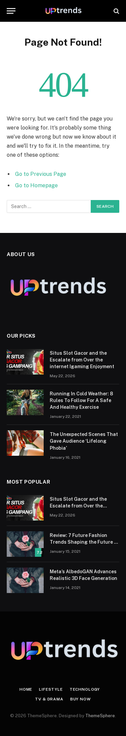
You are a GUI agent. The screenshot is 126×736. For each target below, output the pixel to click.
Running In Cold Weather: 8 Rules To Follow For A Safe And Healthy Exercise (81, 400)
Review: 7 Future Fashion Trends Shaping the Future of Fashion (84, 542)
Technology (85, 689)
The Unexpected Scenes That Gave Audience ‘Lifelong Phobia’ (84, 441)
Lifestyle (51, 689)
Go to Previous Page (40, 174)
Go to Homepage (36, 185)
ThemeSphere (100, 715)
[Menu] (11, 10)
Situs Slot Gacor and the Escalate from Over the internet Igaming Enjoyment (82, 359)
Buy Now (80, 699)
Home (25, 689)
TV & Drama (49, 699)
